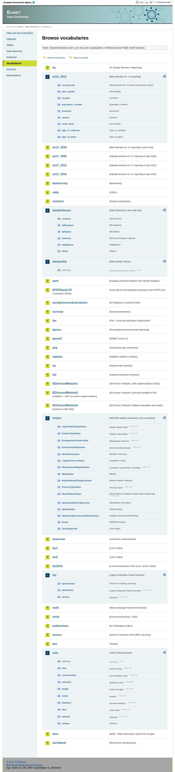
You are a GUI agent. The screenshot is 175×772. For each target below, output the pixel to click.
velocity (66, 716)
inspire (56, 418)
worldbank (59, 742)
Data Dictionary (32, 27)
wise (55, 733)
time (64, 709)
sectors (66, 597)
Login (141, 2)
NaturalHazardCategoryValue (77, 480)
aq (54, 67)
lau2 (55, 557)
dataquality (59, 261)
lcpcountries (68, 583)
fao (54, 320)
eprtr (55, 280)
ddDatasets (67, 225)
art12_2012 (59, 76)
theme (65, 522)
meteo (65, 696)
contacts (66, 218)
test (54, 643)
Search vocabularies (56, 58)
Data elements (14, 51)
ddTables (66, 231)
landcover (58, 539)
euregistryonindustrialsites (69, 302)
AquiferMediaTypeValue (74, 426)
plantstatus (67, 590)
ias (54, 365)
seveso (57, 634)
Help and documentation (19, 33)
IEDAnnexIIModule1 (65, 383)
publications (60, 625)
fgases (56, 329)
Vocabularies (14, 63)
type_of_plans (69, 137)
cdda (55, 192)
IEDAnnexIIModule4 (65, 405)
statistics (66, 702)
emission (66, 682)
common (58, 201)
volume (65, 723)
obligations (67, 244)
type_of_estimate (71, 130)
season (65, 117)
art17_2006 (59, 156)
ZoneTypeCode (69, 528)
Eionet (20, 27)
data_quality (68, 91)
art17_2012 (59, 165)
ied (54, 374)
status (65, 251)
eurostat (57, 311)
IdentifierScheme (70, 454)
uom (55, 652)
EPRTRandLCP (62, 289)
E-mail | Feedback (16, 761)
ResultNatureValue (71, 494)
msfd (55, 607)
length (65, 689)
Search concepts (80, 58)
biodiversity (60, 183)
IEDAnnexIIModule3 (65, 392)
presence (66, 111)
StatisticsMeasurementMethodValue (80, 515)
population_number (72, 104)
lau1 (55, 548)
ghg (54, 347)
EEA (20, 2)
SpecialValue (68, 509)
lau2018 (57, 566)
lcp (54, 575)
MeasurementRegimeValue (75, 467)
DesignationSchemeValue (75, 440)
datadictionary (61, 210)
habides (57, 356)
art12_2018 (59, 147)
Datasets (11, 39)
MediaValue (68, 474)
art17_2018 (59, 174)
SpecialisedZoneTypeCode (75, 502)
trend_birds (68, 124)
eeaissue (66, 238)
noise (55, 616)
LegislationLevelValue (73, 460)
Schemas (11, 57)
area (64, 668)
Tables (10, 45)
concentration (69, 675)
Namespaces (13, 75)
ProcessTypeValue (71, 487)
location (66, 98)
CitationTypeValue (71, 433)
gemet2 (57, 338)
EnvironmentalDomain (73, 447)
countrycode (68, 85)
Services (11, 69)
